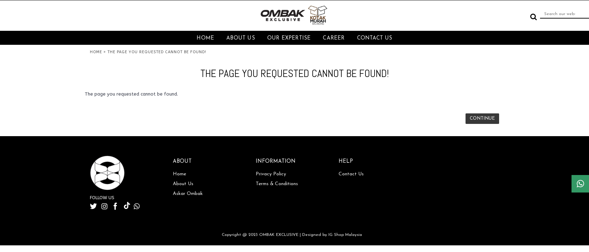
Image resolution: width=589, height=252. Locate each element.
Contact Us (351, 174)
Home (179, 174)
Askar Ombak (188, 193)
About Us (183, 184)
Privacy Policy (271, 174)
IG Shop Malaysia (345, 235)
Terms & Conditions (277, 184)
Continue (482, 118)
